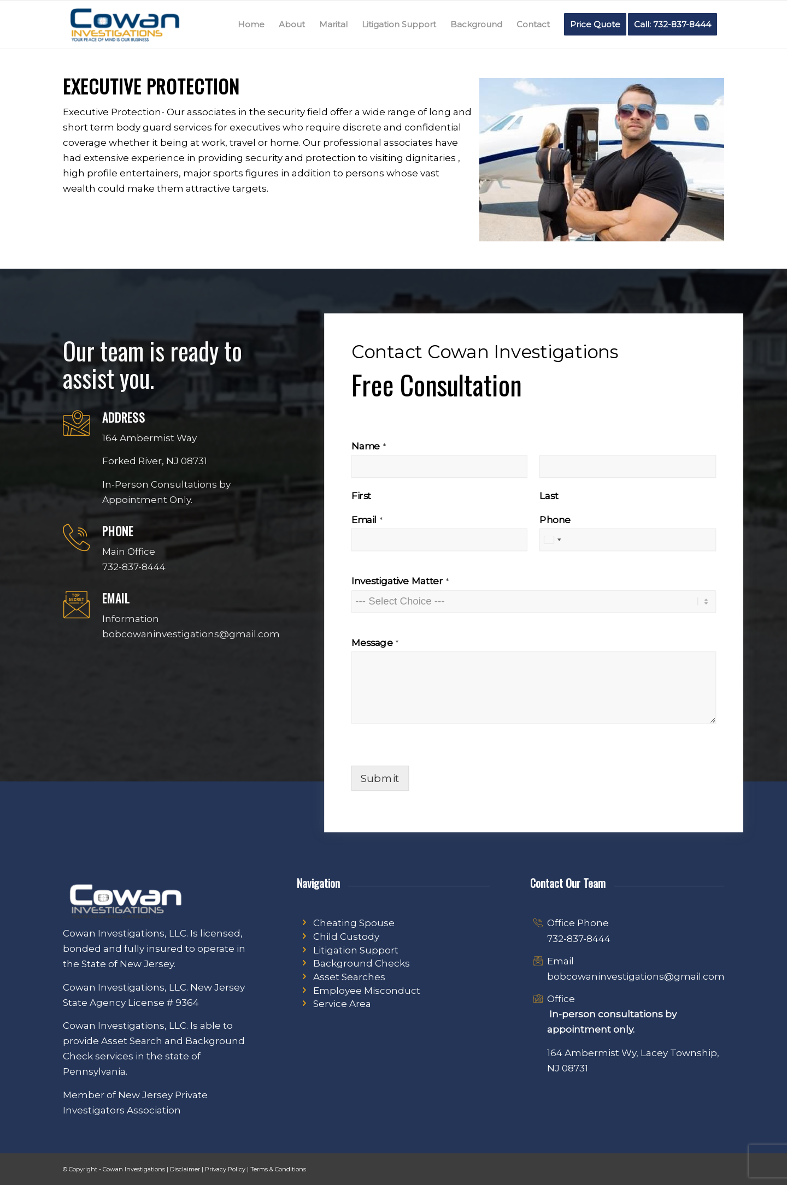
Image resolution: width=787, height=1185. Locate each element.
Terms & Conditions (278, 1169)
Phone (555, 519)
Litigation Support (355, 950)
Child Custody (346, 936)
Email (367, 519)
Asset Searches (349, 976)
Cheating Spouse (354, 922)
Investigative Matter (400, 581)
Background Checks (361, 963)
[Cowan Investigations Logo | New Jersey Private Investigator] (124, 25)
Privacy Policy (225, 1169)
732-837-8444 (578, 938)
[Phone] (628, 540)
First (361, 495)
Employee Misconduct (366, 990)
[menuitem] (251, 25)
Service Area (342, 1003)
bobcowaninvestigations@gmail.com (636, 976)
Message (374, 642)
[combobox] (552, 540)
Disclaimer (185, 1169)
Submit (380, 778)
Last (548, 495)
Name (368, 446)
